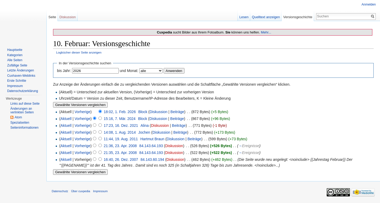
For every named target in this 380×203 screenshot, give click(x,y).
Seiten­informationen (24, 127)
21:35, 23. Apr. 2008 (120, 153)
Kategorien (14, 55)
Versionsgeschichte (297, 17)
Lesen (244, 17)
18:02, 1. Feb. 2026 (120, 112)
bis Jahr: (64, 71)
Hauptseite (14, 50)
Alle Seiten (14, 60)
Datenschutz (60, 191)
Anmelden (369, 4)
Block (142, 112)
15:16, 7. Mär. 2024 (120, 119)
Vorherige (83, 112)
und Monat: (129, 71)
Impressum (15, 86)
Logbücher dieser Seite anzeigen (79, 52)
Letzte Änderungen (20, 70)
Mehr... (266, 32)
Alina (145, 125)
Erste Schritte (16, 81)
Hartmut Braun (152, 139)
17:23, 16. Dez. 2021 (121, 125)
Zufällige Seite (17, 65)
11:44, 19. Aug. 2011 (121, 139)
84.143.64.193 (151, 146)
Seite (52, 17)
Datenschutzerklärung (22, 91)
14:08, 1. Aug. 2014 (120, 132)
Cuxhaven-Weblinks (21, 76)
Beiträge (177, 112)
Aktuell (66, 119)
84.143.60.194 (152, 159)
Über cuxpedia (80, 191)
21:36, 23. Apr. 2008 (120, 146)
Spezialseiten (19, 122)
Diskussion (159, 112)
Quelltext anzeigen (266, 17)
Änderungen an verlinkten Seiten (22, 110)
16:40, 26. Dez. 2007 (121, 159)
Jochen (144, 132)
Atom (18, 117)
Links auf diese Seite (25, 103)
